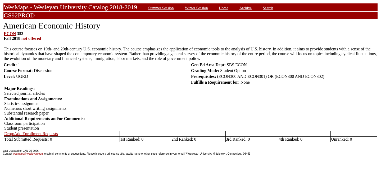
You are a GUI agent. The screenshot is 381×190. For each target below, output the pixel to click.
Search (268, 8)
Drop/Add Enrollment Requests (31, 133)
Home (223, 8)
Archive (245, 8)
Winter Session (196, 8)
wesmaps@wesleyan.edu (28, 153)
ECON (10, 33)
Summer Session (161, 8)
